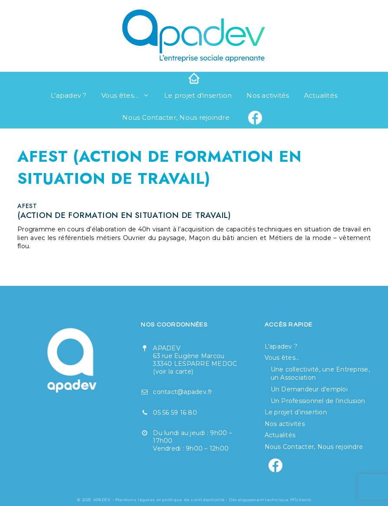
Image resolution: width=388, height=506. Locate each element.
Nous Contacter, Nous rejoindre (176, 117)
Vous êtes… (129, 95)
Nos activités (267, 95)
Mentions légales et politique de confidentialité (169, 500)
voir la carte (173, 371)
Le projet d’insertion (198, 95)
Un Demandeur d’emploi (309, 389)
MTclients (300, 500)
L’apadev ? (69, 95)
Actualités (321, 95)
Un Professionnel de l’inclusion (318, 401)
